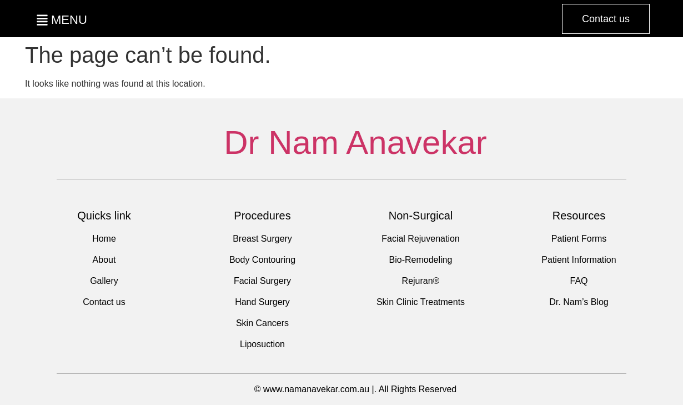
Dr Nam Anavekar (355, 142)
